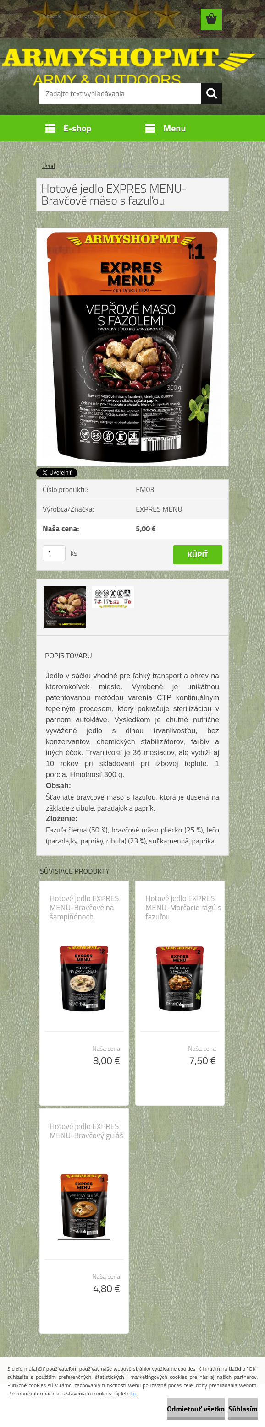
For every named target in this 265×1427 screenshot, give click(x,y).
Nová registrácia (87, 15)
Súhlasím (243, 1408)
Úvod (48, 165)
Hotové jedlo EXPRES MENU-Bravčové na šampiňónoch (84, 907)
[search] (211, 93)
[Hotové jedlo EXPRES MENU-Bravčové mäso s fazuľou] (132, 232)
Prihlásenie (48, 15)
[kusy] (54, 553)
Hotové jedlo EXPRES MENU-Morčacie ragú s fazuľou (183, 907)
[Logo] (127, 53)
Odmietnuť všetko (196, 1408)
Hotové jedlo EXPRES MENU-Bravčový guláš (86, 1131)
